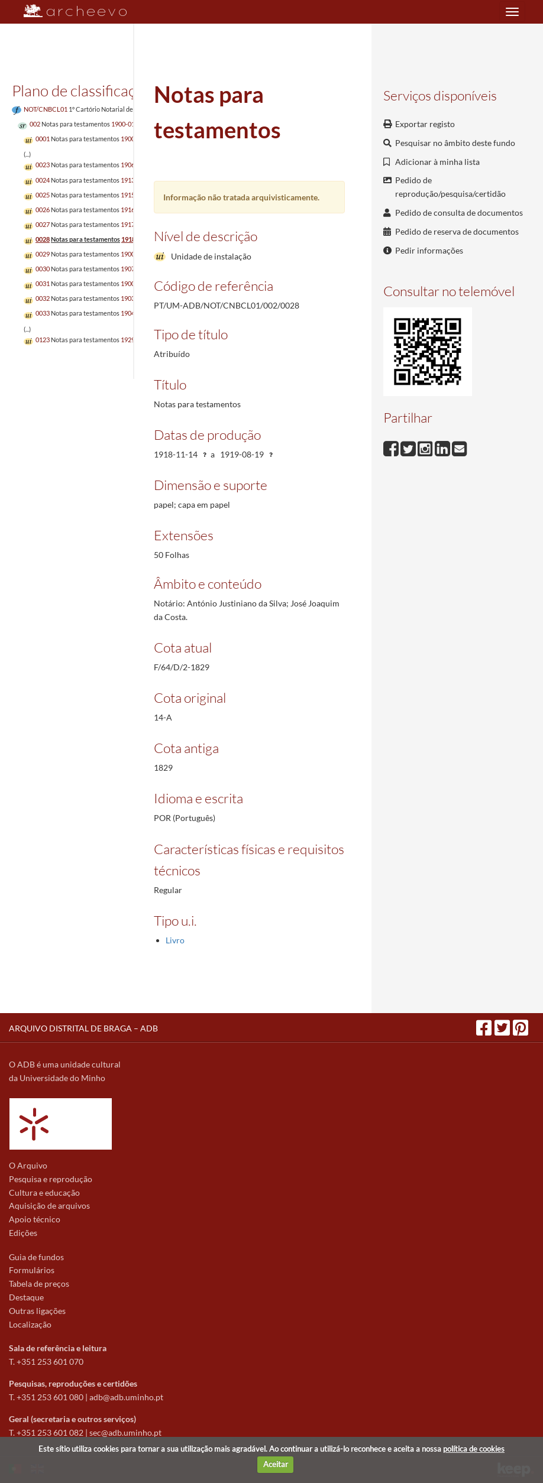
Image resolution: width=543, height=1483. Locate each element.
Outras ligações (37, 1311)
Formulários (31, 1270)
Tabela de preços (39, 1283)
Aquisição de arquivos (49, 1205)
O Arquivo (28, 1165)
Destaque (26, 1297)
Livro (175, 940)
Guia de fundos (36, 1257)
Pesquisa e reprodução (50, 1179)
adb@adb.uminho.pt (126, 1397)
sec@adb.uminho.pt (125, 1432)
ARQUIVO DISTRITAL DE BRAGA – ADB (83, 1028)
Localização (30, 1324)
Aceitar (275, 1464)
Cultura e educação (44, 1192)
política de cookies (474, 1448)
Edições (23, 1233)
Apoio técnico (34, 1219)
